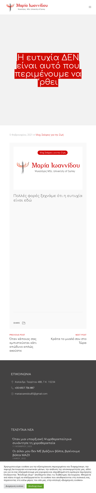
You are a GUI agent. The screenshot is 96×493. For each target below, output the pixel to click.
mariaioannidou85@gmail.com (31, 393)
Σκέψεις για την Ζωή (53, 134)
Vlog (38, 134)
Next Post (81, 335)
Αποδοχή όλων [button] (35, 486)
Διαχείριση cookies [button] (14, 486)
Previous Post (17, 335)
